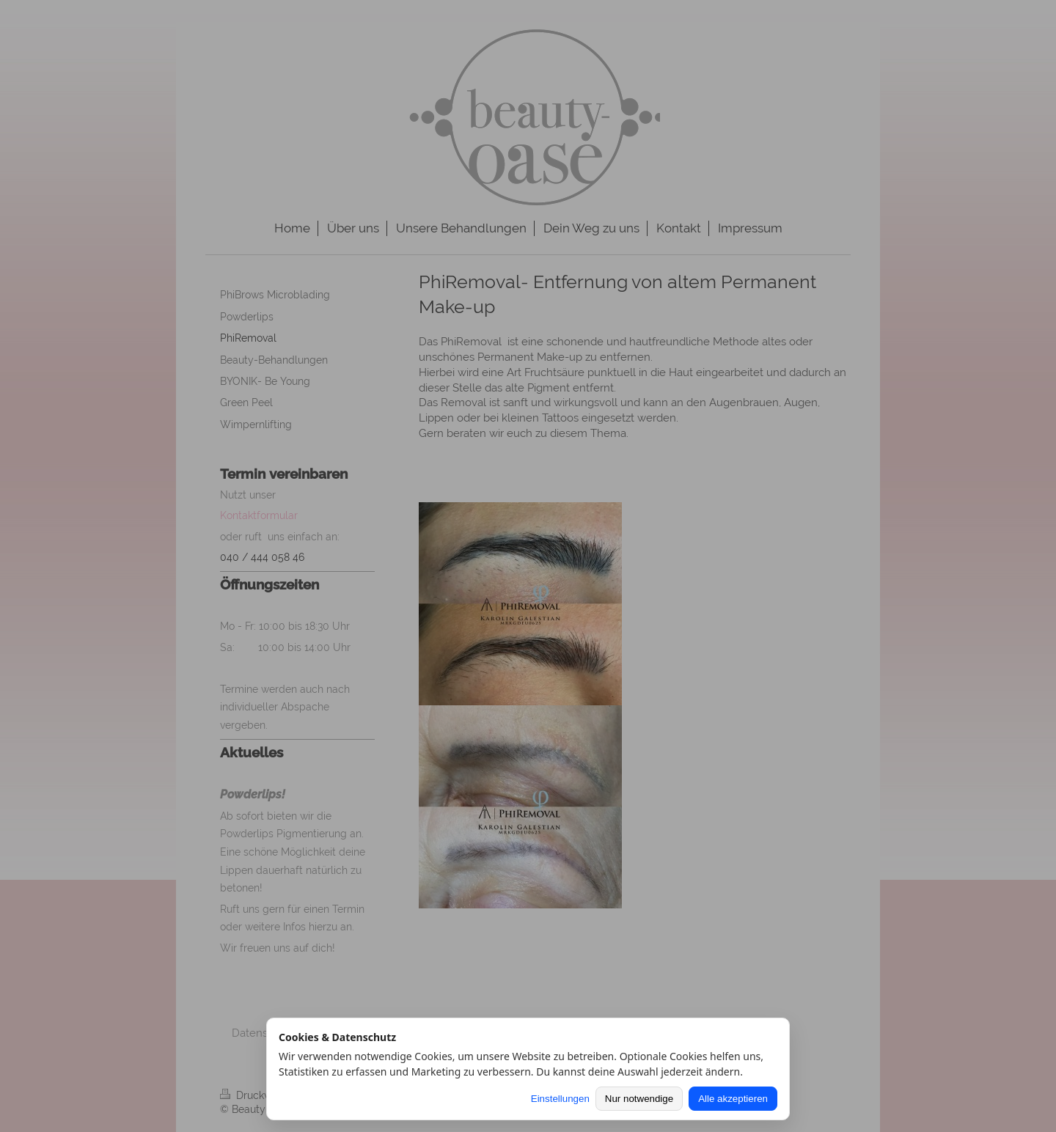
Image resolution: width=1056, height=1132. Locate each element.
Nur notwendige (639, 1098)
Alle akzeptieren (733, 1098)
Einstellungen (560, 1098)
